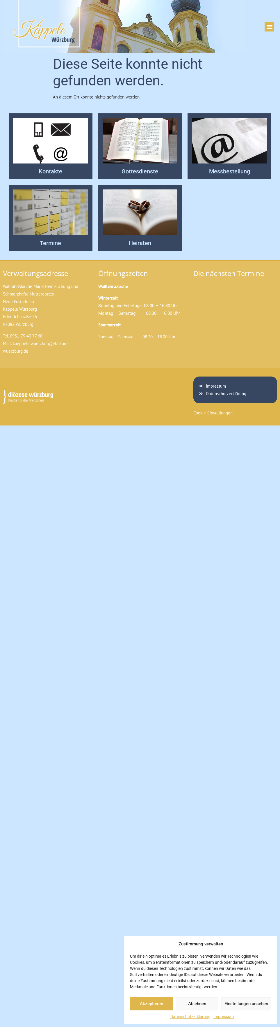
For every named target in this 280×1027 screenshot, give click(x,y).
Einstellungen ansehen (246, 1003)
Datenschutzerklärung (190, 1016)
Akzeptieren (151, 1003)
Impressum (223, 1016)
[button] (269, 26)
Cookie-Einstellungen (213, 413)
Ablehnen (197, 1003)
